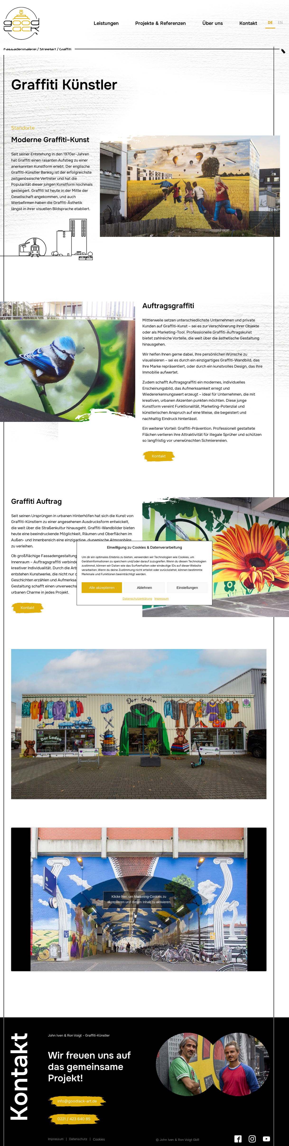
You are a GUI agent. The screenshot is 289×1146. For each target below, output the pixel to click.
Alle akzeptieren (102, 588)
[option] (280, 23)
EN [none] (280, 22)
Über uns (212, 23)
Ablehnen (144, 588)
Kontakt (248, 23)
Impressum (161, 598)
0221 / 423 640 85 (73, 1118)
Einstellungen (187, 588)
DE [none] (270, 22)
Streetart (48, 49)
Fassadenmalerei (20, 49)
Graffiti (65, 49)
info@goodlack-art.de (77, 1101)
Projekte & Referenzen (160, 23)
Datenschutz (78, 1139)
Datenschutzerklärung (137, 598)
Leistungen (106, 23)
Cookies (99, 1139)
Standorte (23, 128)
